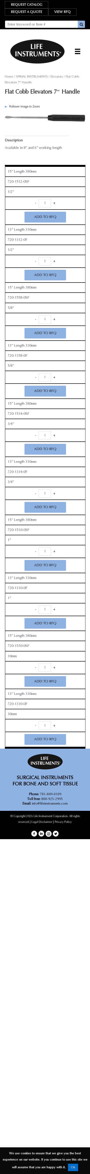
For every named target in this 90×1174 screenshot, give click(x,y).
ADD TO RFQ (45, 217)
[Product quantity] (44, 203)
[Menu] (77, 51)
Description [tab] (14, 140)
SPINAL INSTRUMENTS (32, 76)
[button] (34, 834)
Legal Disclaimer (41, 822)
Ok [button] (73, 1167)
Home (9, 76)
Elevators (57, 76)
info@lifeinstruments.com (50, 803)
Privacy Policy (63, 822)
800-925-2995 (45, 799)
